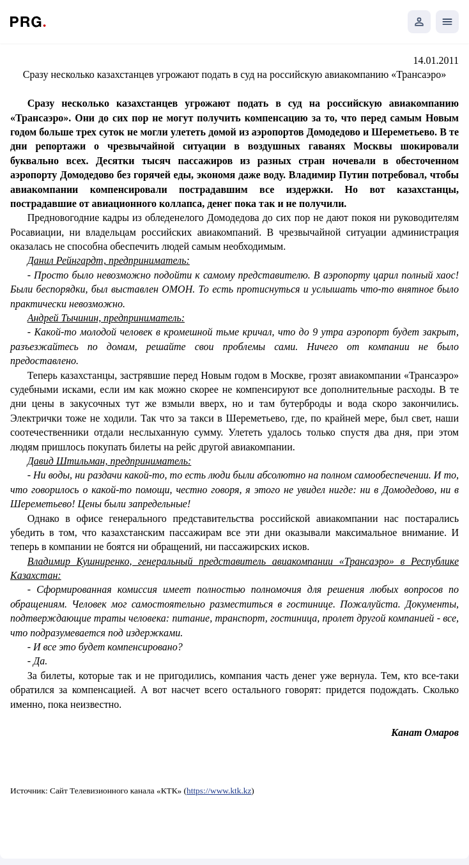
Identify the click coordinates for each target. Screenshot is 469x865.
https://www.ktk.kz (219, 790)
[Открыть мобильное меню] (447, 21)
